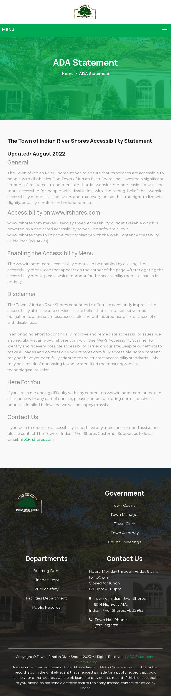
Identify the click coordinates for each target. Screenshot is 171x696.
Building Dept (46, 571)
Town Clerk (124, 524)
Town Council (125, 505)
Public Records (46, 607)
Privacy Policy (85, 662)
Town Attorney (125, 533)
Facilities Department (46, 598)
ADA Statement (140, 657)
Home (68, 73)
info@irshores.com (36, 439)
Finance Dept (46, 580)
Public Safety (46, 589)
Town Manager (124, 514)
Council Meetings (124, 542)
